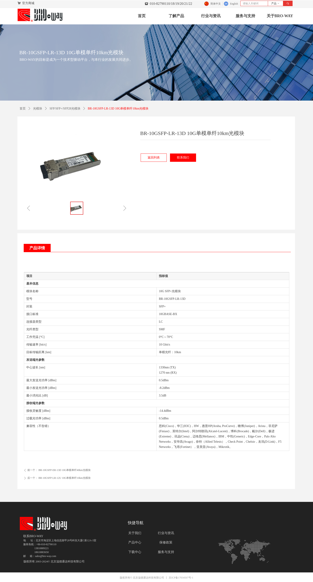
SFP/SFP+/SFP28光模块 (65, 108)
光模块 (37, 108)
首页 (23, 108)
